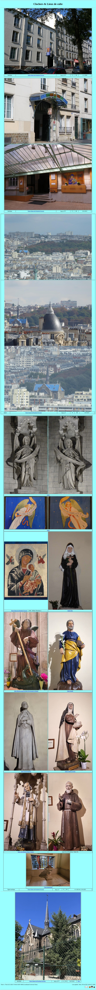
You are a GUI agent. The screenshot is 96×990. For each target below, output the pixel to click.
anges (48, 495)
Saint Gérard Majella (26, 771)
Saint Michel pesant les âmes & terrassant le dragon (26, 691)
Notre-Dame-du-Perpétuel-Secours (36, 75)
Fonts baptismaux (48, 887)
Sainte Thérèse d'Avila (70, 771)
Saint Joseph (70, 691)
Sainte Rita (70, 610)
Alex (79, 981)
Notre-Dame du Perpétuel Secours (19, 610)
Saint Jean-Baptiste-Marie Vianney (26, 852)
